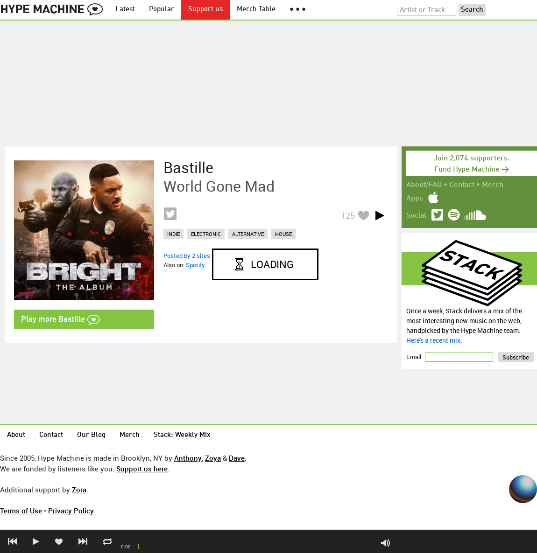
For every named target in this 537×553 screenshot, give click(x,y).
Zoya (213, 458)
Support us (205, 9)
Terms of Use (21, 510)
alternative (248, 233)
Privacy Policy (71, 510)
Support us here (142, 468)
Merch (492, 185)
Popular (161, 9)
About (16, 435)
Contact (461, 185)
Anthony (188, 458)
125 (348, 215)
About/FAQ (424, 185)
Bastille (188, 167)
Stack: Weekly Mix (182, 435)
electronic (206, 233)
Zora (79, 489)
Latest (125, 9)
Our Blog (91, 435)
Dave (237, 458)
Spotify (195, 265)
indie (173, 233)
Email (414, 357)
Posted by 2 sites (186, 255)
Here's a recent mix (433, 340)
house (283, 233)
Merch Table (256, 9)
